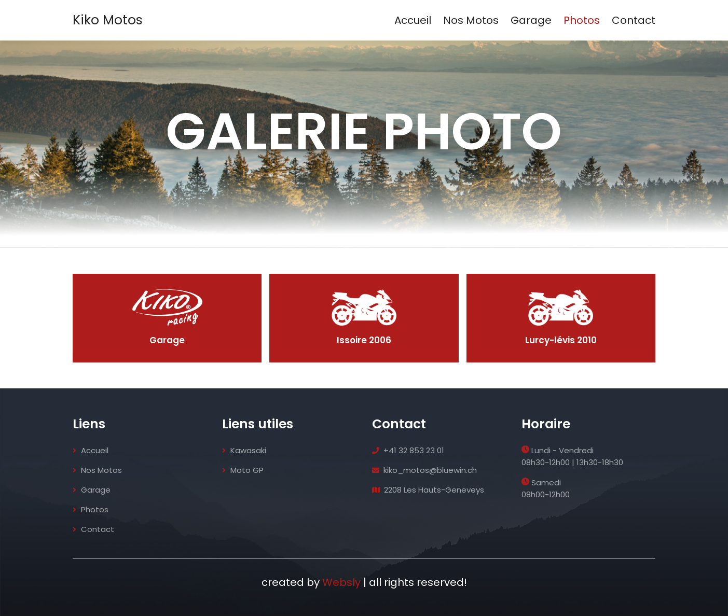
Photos (582, 20)
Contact (633, 20)
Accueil (412, 20)
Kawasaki (244, 450)
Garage (531, 20)
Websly (341, 582)
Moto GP (243, 470)
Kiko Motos (108, 20)
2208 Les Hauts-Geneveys (429, 489)
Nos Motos (471, 20)
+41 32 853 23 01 (408, 450)
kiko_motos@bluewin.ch (425, 470)
